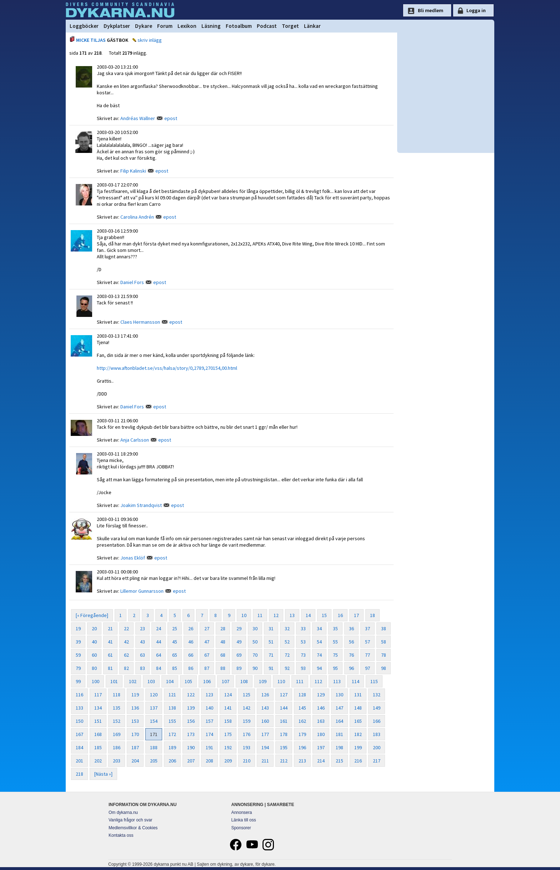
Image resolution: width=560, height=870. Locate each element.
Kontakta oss (121, 835)
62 (126, 655)
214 (321, 760)
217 (376, 760)
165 (358, 721)
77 (367, 655)
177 (265, 734)
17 (356, 615)
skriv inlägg (150, 40)
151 (98, 721)
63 (142, 655)
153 (135, 721)
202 (98, 760)
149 (376, 708)
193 (246, 747)
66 (190, 655)
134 (98, 708)
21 (110, 628)
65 (174, 655)
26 (190, 628)
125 (246, 694)
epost (170, 118)
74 (319, 655)
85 (174, 668)
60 (94, 655)
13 (292, 615)
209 (228, 760)
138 (172, 708)
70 (255, 655)
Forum (164, 26)
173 (191, 734)
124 (228, 694)
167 (79, 734)
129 (321, 694)
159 (246, 721)
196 (302, 747)
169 (116, 734)
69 (238, 655)
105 (188, 681)
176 (246, 734)
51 (271, 641)
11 (260, 615)
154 (154, 721)
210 (246, 760)
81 (110, 668)
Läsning (211, 26)
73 (303, 655)
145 (302, 708)
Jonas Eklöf (132, 558)
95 (335, 668)
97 (367, 668)
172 (172, 734)
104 (170, 681)
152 (116, 721)
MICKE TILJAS (91, 40)
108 (244, 681)
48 (222, 641)
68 (222, 655)
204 (135, 760)
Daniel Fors (132, 282)
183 (376, 734)
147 (339, 708)
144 (284, 708)
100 (95, 681)
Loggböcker (84, 26)
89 (238, 668)
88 (222, 668)
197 (321, 747)
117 (98, 694)
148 (358, 708)
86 (190, 668)
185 (98, 747)
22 (126, 628)
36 (351, 628)
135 (116, 708)
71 (271, 655)
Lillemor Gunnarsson (142, 591)
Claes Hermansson (140, 322)
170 (135, 734)
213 (302, 760)
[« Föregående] (92, 615)
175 (228, 734)
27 (206, 628)
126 (265, 694)
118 (116, 694)
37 (367, 628)
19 (78, 628)
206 (172, 760)
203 (116, 760)
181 (339, 734)
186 (116, 747)
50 (255, 641)
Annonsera (241, 812)
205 (154, 760)
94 (319, 668)
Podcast (267, 26)
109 (262, 681)
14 (308, 615)
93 (303, 668)
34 (319, 628)
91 (271, 668)
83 (142, 668)
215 (339, 760)
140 (209, 708)
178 (284, 734)
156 (191, 721)
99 (78, 681)
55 (335, 641)
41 (110, 641)
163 (321, 721)
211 (265, 760)
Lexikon (187, 26)
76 (351, 655)
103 (151, 681)
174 (209, 734)
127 (284, 694)
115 (374, 681)
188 (154, 747)
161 (284, 721)
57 (367, 641)
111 (300, 681)
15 (324, 615)
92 (287, 668)
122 (191, 694)
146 (321, 708)
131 (358, 694)
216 (358, 760)
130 (339, 694)
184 (79, 747)
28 (222, 628)
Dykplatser (117, 26)
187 (135, 747)
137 (154, 708)
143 (265, 708)
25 (174, 628)
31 (271, 628)
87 (206, 668)
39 (78, 641)
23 (142, 628)
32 (287, 628)
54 (319, 641)
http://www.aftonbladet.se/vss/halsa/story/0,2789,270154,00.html (167, 368)
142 (246, 708)
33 (303, 628)
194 (265, 747)
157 (209, 721)
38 (383, 628)
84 (158, 668)
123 (209, 694)
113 (337, 681)
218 (79, 774)
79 (78, 668)
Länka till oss (243, 819)
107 (225, 681)
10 (243, 615)
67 (206, 655)
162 (302, 721)
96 (351, 668)
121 (172, 694)
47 (206, 641)
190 (191, 747)
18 (372, 615)
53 (303, 641)
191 (209, 747)
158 (228, 721)
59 (78, 655)
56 (351, 641)
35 (335, 628)
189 (172, 747)
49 (238, 641)
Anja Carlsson (134, 440)
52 (287, 641)
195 (284, 747)
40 (94, 641)
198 (339, 747)
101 (114, 681)
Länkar (312, 26)
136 (135, 708)
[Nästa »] (103, 774)
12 (276, 615)
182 (358, 734)
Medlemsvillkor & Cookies (133, 827)
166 (376, 721)
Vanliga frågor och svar (130, 819)
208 (209, 760)
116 (79, 694)
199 (358, 747)
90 (255, 668)
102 (132, 681)
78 (383, 655)
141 (228, 708)
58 (383, 641)
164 (339, 721)
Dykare (143, 26)
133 (79, 708)
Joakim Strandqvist (141, 505)
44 (158, 641)
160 (265, 721)
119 (135, 694)
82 (126, 668)
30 (255, 628)
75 (335, 655)
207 (191, 760)
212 (284, 760)
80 (94, 668)
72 (287, 655)
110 (281, 681)
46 (190, 641)
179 (302, 734)
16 (340, 615)
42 (126, 641)
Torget (290, 26)
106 (207, 681)
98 (383, 668)
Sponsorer (241, 827)
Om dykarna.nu (123, 812)
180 (321, 734)
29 (238, 628)
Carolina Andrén (137, 217)
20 (94, 628)
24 (158, 628)
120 (154, 694)
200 (376, 747)
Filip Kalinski (133, 171)
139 (191, 708)
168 (98, 734)
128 (302, 694)
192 (228, 747)
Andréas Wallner (137, 118)
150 (79, 721)
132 (376, 694)
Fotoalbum (239, 26)
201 (79, 760)
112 (318, 681)
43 (142, 641)
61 (110, 655)
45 (174, 641)
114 (355, 681)
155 (172, 721)
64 (158, 655)
